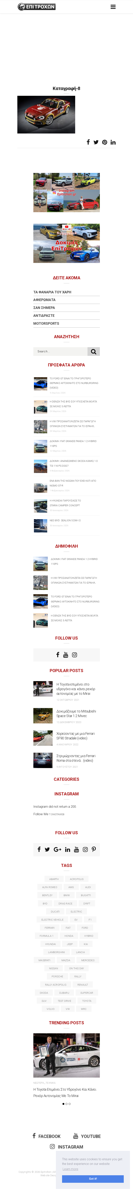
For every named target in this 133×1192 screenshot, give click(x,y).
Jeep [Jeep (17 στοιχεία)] (70, 944)
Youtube (87, 1136)
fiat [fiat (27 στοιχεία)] (68, 927)
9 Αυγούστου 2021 (67, 766)
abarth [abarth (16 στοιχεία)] (54, 879)
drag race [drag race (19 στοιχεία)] (65, 903)
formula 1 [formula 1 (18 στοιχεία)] (46, 935)
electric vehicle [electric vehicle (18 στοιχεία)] (52, 919)
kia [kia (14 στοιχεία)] (86, 944)
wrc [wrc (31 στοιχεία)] (84, 1009)
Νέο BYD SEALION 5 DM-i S (65, 520)
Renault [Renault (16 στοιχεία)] (82, 984)
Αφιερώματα (44, 300)
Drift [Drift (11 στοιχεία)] (86, 903)
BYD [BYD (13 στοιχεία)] (45, 903)
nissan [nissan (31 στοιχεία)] (53, 968)
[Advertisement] (66, 42)
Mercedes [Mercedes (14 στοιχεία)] (87, 960)
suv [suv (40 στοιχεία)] (44, 1000)
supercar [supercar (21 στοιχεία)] (86, 992)
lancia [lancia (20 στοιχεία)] (80, 952)
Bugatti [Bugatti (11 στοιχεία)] (86, 895)
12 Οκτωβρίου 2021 (67, 699)
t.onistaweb (56, 814)
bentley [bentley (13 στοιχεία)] (47, 895)
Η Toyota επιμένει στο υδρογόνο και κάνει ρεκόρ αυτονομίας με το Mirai (75, 689)
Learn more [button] (70, 1169)
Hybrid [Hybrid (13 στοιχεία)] (88, 935)
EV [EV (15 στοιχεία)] (76, 919)
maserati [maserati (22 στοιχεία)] (44, 960)
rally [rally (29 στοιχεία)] (77, 976)
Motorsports (46, 323)
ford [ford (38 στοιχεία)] (85, 927)
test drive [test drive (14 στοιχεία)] (64, 1000)
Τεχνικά (51, 1082)
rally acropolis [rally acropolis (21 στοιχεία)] (55, 984)
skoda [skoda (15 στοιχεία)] (44, 992)
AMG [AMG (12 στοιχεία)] (71, 887)
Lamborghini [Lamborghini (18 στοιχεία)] (56, 952)
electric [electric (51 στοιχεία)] (76, 911)
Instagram (66, 1147)
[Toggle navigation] (112, 6)
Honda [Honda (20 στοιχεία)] (69, 935)
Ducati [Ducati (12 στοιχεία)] (55, 911)
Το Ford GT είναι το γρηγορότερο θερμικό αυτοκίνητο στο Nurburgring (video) (74, 383)
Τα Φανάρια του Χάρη (52, 292)
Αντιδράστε (44, 316)
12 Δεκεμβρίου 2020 (68, 722)
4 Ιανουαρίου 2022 (67, 744)
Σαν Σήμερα (44, 308)
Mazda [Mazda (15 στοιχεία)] (65, 960)
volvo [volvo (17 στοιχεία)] (51, 1009)
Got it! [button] (93, 1178)
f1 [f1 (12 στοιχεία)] (90, 919)
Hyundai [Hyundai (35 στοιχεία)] (50, 944)
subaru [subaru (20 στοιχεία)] (64, 992)
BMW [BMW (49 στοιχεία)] (67, 895)
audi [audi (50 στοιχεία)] (88, 887)
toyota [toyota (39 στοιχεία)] (86, 1000)
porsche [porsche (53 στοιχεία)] (57, 976)
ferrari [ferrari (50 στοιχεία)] (50, 927)
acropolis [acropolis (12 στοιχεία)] (77, 879)
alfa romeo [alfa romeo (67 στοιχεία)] (49, 887)
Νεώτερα (38, 1082)
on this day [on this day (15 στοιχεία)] (76, 968)
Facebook (46, 1136)
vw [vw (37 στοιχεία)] (68, 1009)
